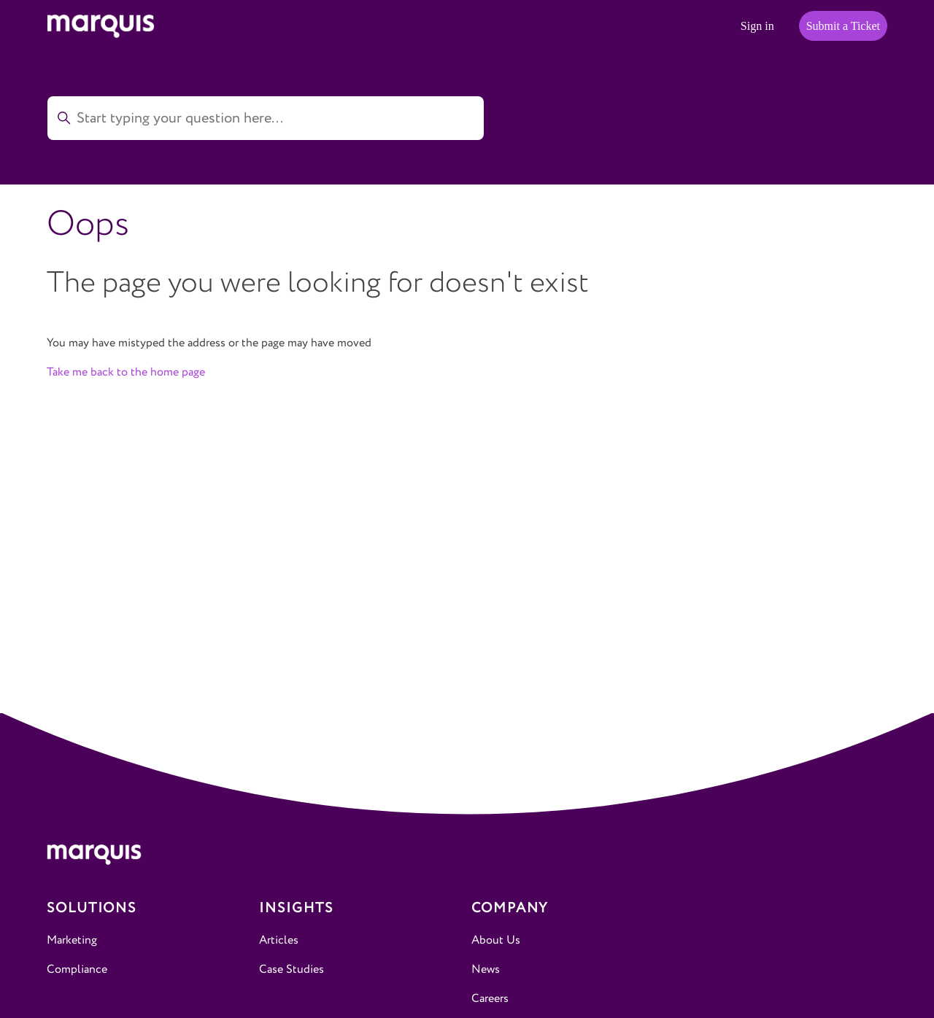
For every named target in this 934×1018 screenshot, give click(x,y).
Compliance (77, 969)
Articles (278, 940)
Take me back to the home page (126, 372)
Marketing (72, 940)
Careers (490, 998)
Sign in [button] (757, 26)
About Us (495, 940)
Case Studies (291, 969)
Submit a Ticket (843, 26)
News (485, 969)
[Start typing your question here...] (265, 118)
